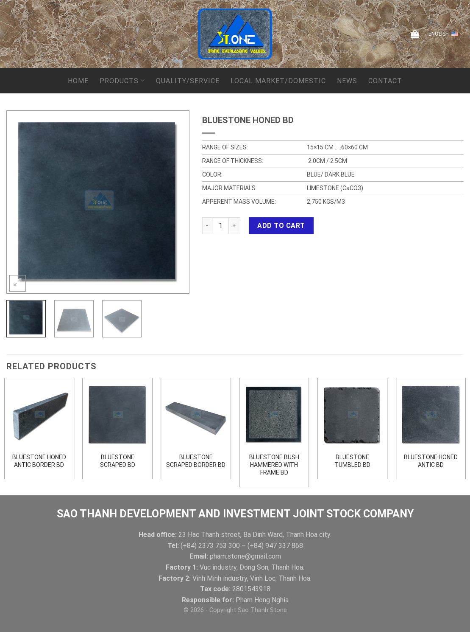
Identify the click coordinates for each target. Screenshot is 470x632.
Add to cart (281, 226)
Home (78, 81)
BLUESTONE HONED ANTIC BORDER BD (39, 461)
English (446, 34)
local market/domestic (278, 81)
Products (122, 80)
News (347, 81)
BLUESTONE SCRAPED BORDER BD (195, 461)
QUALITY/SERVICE (188, 81)
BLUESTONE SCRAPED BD (117, 461)
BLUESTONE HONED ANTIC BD (431, 461)
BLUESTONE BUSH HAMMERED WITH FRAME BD (274, 465)
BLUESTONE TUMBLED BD (352, 461)
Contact (385, 81)
